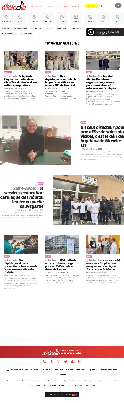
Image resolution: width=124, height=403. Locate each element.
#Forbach (5, 29)
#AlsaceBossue (77, 29)
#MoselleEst (62, 29)
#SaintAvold (36, 29)
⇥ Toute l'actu (26, 34)
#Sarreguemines (20, 29)
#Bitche (49, 29)
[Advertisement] (62, 314)
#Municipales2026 (9, 34)
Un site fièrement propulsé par (62, 395)
